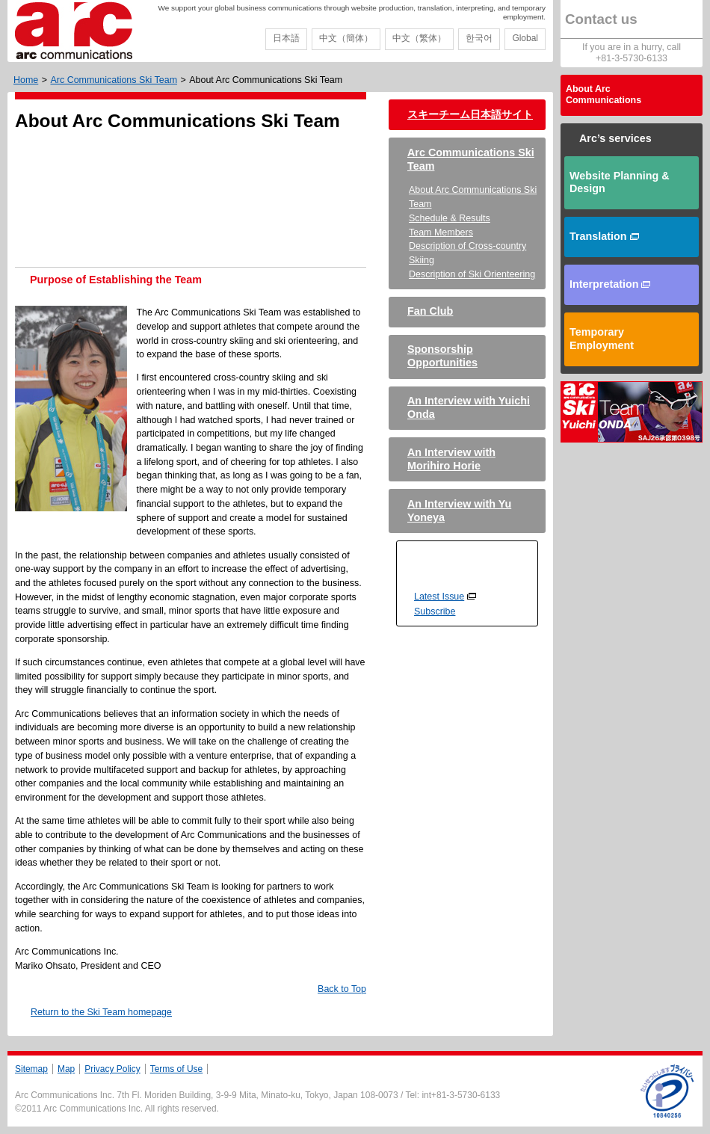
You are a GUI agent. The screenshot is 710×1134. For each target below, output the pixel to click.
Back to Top (342, 989)
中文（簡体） (346, 38)
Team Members (441, 232)
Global (525, 38)
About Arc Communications (603, 95)
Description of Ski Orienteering (472, 274)
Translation (604, 236)
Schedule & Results (449, 218)
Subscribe (434, 611)
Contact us (601, 19)
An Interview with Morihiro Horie (451, 459)
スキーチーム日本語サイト (470, 114)
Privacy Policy (112, 1069)
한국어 (479, 38)
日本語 (286, 38)
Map (66, 1069)
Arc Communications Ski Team (113, 80)
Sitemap (31, 1069)
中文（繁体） (419, 38)
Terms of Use (176, 1069)
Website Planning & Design (619, 182)
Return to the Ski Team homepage (101, 1012)
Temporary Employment (601, 338)
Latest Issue (439, 596)
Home (25, 80)
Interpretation (609, 284)
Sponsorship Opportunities (442, 356)
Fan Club (430, 311)
